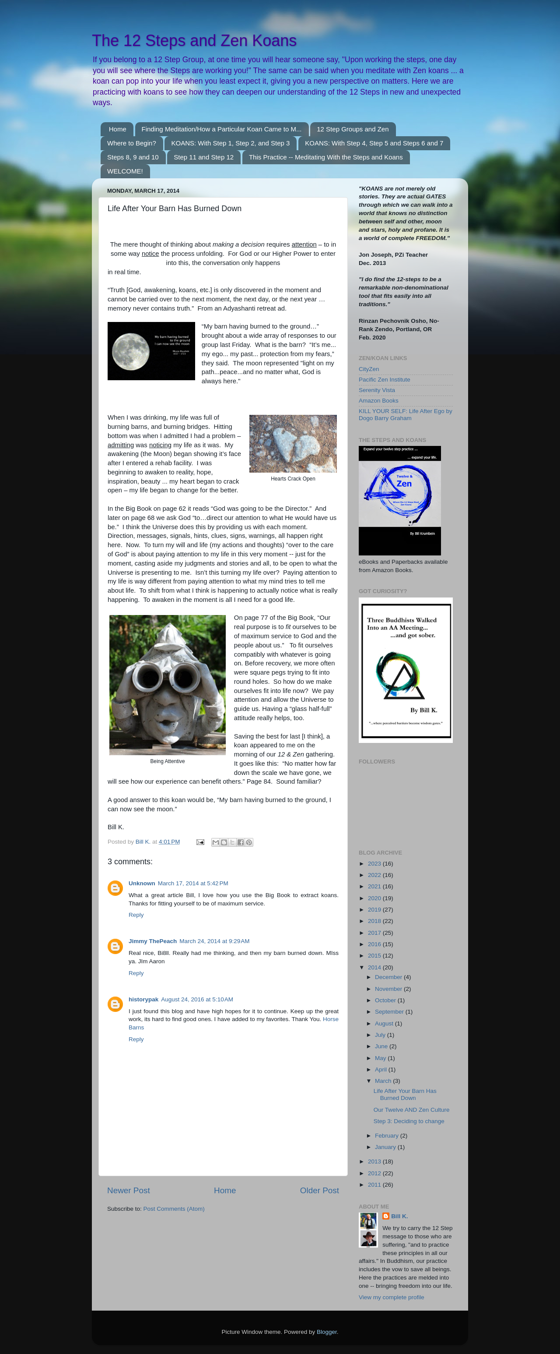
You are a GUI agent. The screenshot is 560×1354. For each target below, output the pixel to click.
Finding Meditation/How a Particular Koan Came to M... (222, 129)
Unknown (142, 883)
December (389, 977)
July (381, 1035)
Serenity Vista (377, 390)
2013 (375, 1161)
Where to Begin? (131, 143)
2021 (375, 886)
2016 (375, 944)
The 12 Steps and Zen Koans (194, 40)
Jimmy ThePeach (153, 941)
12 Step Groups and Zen (352, 129)
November (389, 989)
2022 (375, 875)
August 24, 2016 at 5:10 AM (197, 999)
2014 (375, 967)
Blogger (327, 1332)
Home (117, 129)
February (387, 1135)
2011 (375, 1184)
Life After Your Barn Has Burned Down (405, 1094)
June (382, 1046)
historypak (143, 999)
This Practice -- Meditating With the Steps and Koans (326, 157)
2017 (375, 933)
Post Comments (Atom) (174, 1209)
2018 (375, 921)
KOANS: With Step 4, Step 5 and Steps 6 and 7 (374, 143)
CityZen (369, 369)
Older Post (319, 1190)
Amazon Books (379, 400)
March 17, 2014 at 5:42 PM (193, 883)
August (385, 1023)
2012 (375, 1173)
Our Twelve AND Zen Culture (412, 1110)
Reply (136, 915)
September (390, 1011)
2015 (375, 955)
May (381, 1058)
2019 (375, 909)
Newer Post (128, 1190)
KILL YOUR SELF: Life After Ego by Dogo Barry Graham (405, 414)
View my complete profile (391, 1297)
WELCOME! (125, 171)
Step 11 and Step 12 (204, 157)
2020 (375, 898)
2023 (375, 863)
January (386, 1147)
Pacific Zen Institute (384, 379)
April (381, 1069)
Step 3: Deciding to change (409, 1121)
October (386, 1000)
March (384, 1081)
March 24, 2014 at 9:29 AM (214, 941)
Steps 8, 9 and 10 (133, 157)
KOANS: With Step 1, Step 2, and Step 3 (230, 143)
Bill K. (399, 1216)
